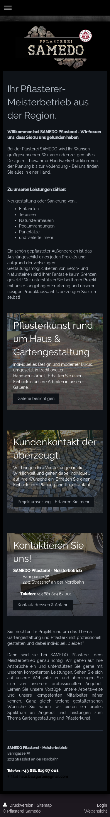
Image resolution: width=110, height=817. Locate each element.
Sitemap (44, 805)
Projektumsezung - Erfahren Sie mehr (53, 501)
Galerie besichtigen (36, 398)
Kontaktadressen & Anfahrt (43, 604)
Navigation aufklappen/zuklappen (55, 7)
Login (102, 805)
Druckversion (18, 805)
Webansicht (95, 811)
